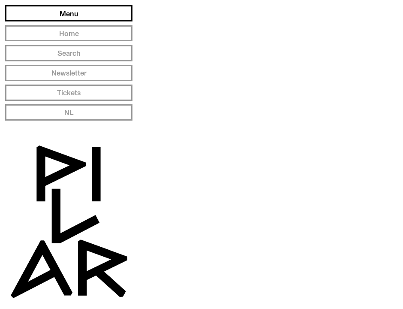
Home (69, 33)
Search (69, 53)
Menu (69, 13)
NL (68, 112)
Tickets (69, 92)
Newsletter (69, 73)
